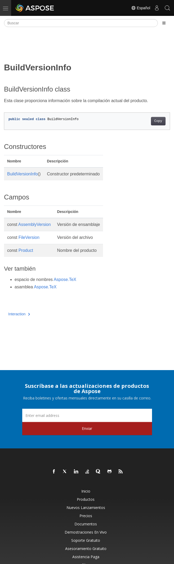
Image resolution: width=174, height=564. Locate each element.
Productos (86, 499)
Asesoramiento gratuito (85, 548)
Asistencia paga (85, 556)
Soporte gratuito (85, 540)
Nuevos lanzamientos (85, 507)
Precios (85, 515)
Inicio (85, 491)
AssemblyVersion (34, 224)
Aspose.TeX (65, 279)
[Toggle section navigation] (164, 23)
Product (26, 250)
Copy (158, 121)
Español (140, 8)
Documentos (85, 523)
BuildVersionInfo (22, 174)
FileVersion (29, 237)
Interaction (19, 314)
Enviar (87, 428)
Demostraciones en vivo (86, 532)
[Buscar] (81, 23)
